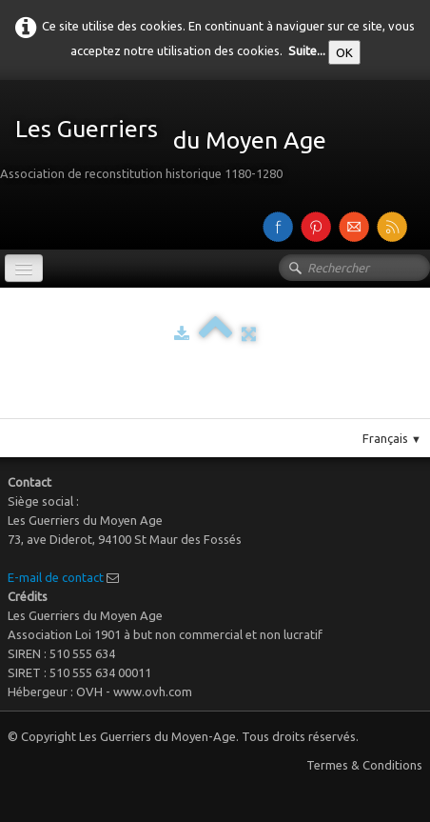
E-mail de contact (56, 577)
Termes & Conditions (364, 765)
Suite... (306, 50)
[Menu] (24, 268)
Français (391, 438)
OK (344, 52)
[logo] (170, 142)
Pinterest (234, 410)
